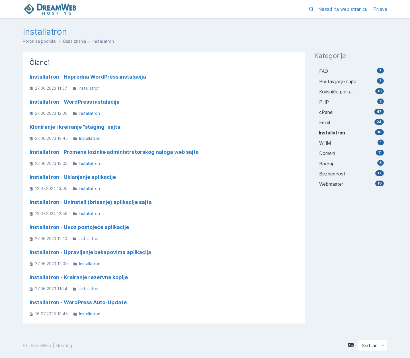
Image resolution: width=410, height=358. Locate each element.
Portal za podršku (39, 41)
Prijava (380, 9)
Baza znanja (74, 41)
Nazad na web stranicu (343, 9)
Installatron (89, 88)
